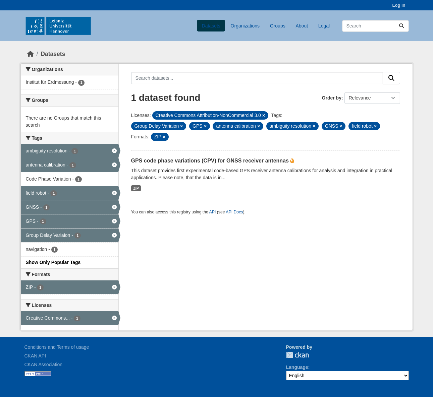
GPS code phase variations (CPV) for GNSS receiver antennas (210, 160)
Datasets (211, 25)
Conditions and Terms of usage (56, 347)
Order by (331, 98)
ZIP (136, 188)
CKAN (297, 354)
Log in (398, 5)
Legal (324, 25)
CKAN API (35, 355)
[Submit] (401, 26)
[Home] (30, 54)
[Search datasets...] (375, 26)
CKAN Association (43, 364)
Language (297, 367)
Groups (277, 25)
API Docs (234, 212)
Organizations (245, 25)
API (212, 212)
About (301, 25)
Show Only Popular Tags (53, 262)
